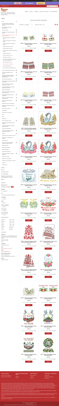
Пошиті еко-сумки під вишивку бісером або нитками (7, 84)
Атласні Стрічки (5, 140)
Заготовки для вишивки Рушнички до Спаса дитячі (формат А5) (9, 60)
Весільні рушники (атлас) (7, 65)
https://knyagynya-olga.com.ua (6, 248)
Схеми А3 (32, 378)
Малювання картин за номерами (8, 103)
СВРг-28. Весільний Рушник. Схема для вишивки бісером (48, 157)
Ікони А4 (17, 376)
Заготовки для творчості (49, 376)
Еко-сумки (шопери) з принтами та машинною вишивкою (8, 87)
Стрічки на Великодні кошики (8, 46)
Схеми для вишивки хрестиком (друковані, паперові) (8, 131)
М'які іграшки (4, 164)
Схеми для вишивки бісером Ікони (8, 70)
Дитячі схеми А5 (33, 375)
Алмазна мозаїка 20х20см (6, 376)
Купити (29, 50)
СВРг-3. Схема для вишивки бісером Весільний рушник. (28, 355)
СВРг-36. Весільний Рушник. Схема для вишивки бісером (48, 44)
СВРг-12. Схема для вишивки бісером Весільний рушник (48, 298)
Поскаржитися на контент (41, 404)
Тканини (3, 133)
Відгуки (2, 179)
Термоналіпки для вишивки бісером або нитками (8, 81)
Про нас (2, 169)
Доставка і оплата (5, 171)
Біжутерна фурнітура (6, 147)
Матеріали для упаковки (6, 158)
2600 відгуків (48, 0)
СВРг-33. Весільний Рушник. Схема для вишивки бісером (29, 100)
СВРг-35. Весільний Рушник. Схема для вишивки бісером (29, 72)
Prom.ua (35, 402)
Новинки (36, 11)
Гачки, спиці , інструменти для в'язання (7, 138)
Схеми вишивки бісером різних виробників (8, 95)
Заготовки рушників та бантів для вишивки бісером (8, 35)
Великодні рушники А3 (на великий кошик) (9, 38)
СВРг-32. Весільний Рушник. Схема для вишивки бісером (48, 100)
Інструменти (47, 378)
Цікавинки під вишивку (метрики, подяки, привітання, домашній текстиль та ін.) (8, 76)
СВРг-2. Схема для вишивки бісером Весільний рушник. (48, 326)
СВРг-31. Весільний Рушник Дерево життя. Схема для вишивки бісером (28, 129)
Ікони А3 (17, 377)
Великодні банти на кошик (7, 48)
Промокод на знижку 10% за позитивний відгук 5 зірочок (7, 176)
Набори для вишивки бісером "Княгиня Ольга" (7, 98)
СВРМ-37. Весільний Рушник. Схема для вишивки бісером (29, 44)
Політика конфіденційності (50, 404)
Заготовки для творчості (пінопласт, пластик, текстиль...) (8, 92)
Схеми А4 (32, 376)
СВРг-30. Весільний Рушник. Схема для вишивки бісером (48, 129)
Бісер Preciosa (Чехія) (6, 108)
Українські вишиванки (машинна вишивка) (8, 154)
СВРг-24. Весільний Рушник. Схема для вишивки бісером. (48, 213)
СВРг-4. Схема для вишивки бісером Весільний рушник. (48, 355)
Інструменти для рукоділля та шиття (8, 135)
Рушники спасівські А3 (7, 53)
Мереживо (4, 118)
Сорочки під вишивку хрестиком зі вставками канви (8, 126)
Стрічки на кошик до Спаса (7, 55)
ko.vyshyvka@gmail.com (5, 251)
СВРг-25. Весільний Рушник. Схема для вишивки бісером (29, 213)
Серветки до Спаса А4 (7, 57)
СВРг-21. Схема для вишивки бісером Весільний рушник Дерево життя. (29, 270)
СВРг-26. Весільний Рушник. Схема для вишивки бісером (48, 185)
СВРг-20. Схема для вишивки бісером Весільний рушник (48, 270)
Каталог (31, 11)
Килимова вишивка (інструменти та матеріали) (8, 106)
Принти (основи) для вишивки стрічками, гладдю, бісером (7, 143)
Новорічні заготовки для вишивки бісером (8, 32)
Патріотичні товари (5, 156)
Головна (26, 11)
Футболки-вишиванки (6, 89)
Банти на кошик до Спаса (7, 62)
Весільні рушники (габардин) (8, 64)
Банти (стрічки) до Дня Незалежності (9, 67)
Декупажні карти (5, 145)
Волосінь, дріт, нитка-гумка (7, 112)
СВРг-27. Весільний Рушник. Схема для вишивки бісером (29, 185)
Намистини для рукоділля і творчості (9, 160)
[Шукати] (56, 6)
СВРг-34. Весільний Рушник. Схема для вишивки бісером (48, 72)
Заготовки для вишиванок (7, 79)
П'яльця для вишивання (6, 128)
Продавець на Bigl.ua (29, 403)
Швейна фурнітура (5, 149)
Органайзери (4, 110)
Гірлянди (3, 162)
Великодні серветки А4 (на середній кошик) (9, 41)
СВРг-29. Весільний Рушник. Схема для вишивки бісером (29, 157)
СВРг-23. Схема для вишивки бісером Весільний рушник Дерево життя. (29, 242)
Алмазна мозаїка (5, 30)
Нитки (3, 116)
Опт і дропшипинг (53, 11)
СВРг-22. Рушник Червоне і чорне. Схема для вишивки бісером (48, 242)
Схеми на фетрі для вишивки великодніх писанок (10, 51)
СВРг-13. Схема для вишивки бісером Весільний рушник (29, 298)
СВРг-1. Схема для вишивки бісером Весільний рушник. (28, 326)
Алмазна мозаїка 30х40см (6, 375)
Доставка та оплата (43, 11)
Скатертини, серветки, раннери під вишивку (8, 123)
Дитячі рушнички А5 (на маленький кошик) (9, 44)
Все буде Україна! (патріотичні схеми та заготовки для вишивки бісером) (8, 24)
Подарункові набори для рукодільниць (6, 28)
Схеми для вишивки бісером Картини (7, 73)
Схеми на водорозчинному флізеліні (7, 101)
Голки (3, 114)
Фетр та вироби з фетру (6, 120)
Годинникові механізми (6, 151)
